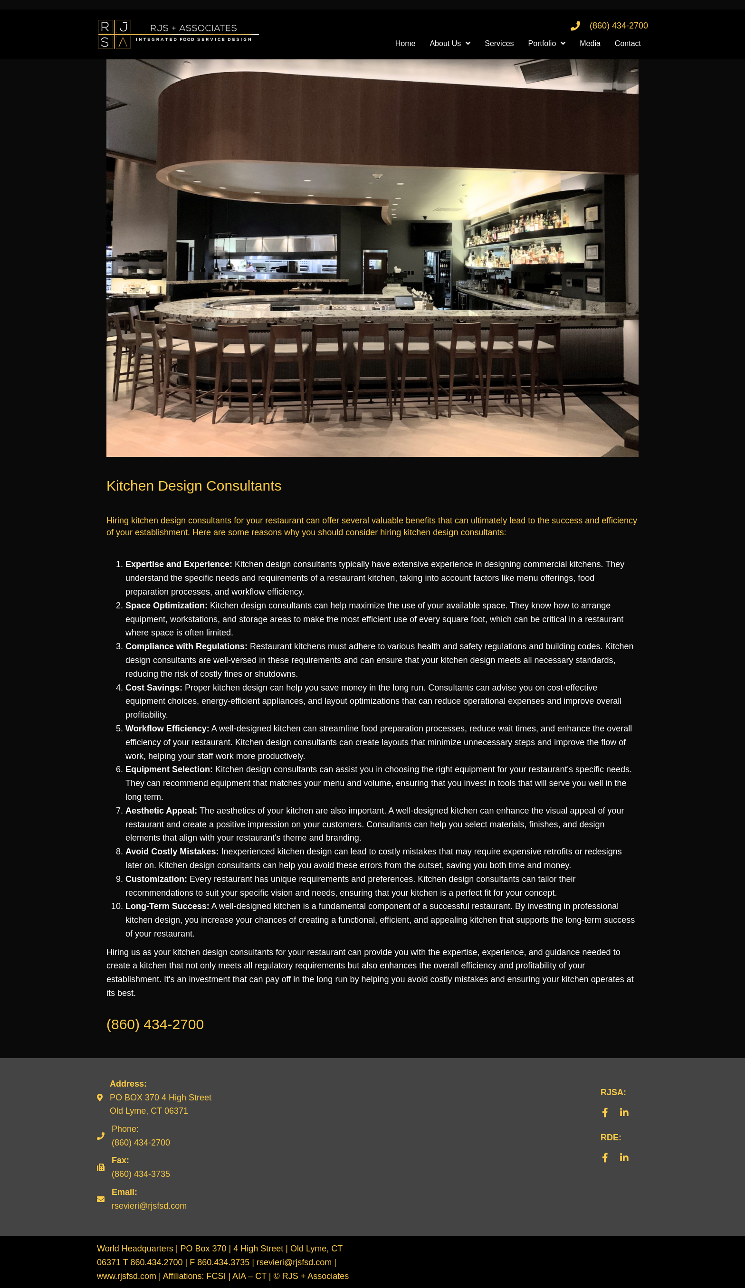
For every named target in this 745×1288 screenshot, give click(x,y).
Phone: (125, 1129)
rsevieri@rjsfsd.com (149, 1206)
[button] (605, 1113)
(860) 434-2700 (619, 25)
